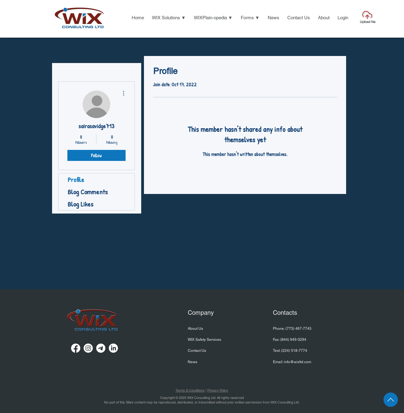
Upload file (368, 22)
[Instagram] (88, 348)
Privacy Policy (217, 390)
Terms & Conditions (190, 390)
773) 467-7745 (299, 328)
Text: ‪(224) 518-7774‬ (290, 350)
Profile (76, 179)
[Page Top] (390, 400)
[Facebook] (75, 348)
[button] (169, 18)
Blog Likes (80, 204)
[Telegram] (100, 348)
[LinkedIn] (113, 348)
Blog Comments (88, 191)
